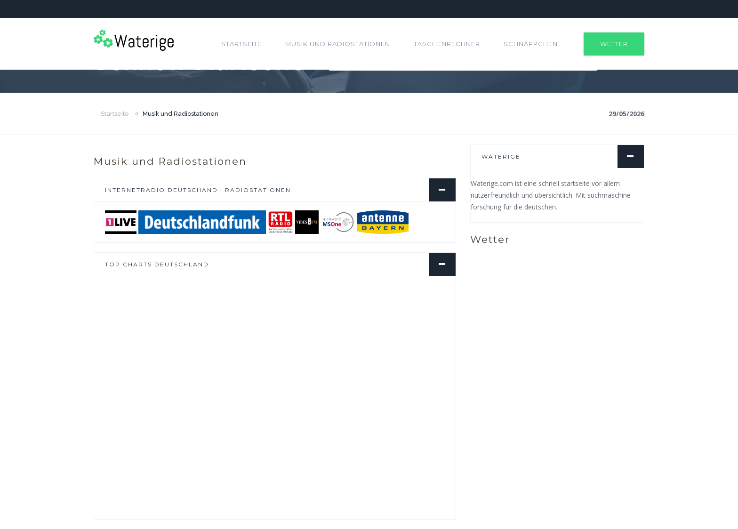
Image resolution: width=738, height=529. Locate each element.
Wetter (614, 44)
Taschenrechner (447, 44)
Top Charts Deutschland (157, 264)
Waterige (501, 156)
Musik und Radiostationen (337, 44)
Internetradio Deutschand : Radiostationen (198, 190)
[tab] (275, 189)
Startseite (241, 44)
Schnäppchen (531, 44)
